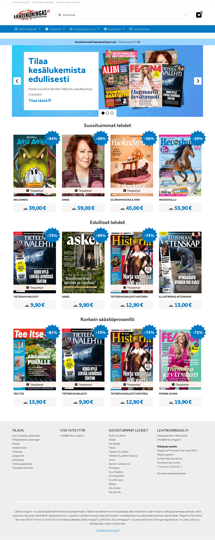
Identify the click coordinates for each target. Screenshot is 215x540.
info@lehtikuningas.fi (72, 435)
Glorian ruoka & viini (119, 463)
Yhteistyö (17, 451)
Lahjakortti (18, 455)
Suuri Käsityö (116, 471)
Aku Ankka (114, 488)
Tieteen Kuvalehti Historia (123, 455)
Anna (112, 459)
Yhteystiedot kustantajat (25, 439)
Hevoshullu (115, 492)
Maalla (112, 439)
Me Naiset (114, 443)
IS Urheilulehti (116, 475)
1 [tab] (103, 113)
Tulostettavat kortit (22, 467)
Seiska (112, 484)
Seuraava (198, 81)
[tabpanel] (107, 81)
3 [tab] (111, 113)
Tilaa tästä (37, 100)
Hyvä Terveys (116, 480)
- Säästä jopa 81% (106, 42)
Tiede (112, 447)
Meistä (15, 443)
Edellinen (17, 81)
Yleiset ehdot (19, 447)
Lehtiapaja (18, 459)
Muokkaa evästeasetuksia (171, 473)
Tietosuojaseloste (22, 463)
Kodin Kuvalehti (117, 435)
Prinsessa (114, 467)
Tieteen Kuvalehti (118, 451)
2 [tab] (107, 113)
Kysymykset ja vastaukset (26, 435)
